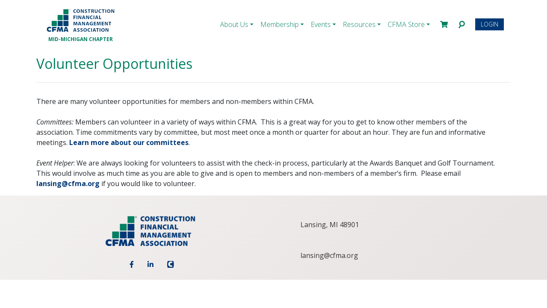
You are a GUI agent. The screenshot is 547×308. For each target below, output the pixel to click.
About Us (234, 24)
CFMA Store (406, 24)
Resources (359, 24)
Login (489, 24)
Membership (279, 24)
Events (321, 24)
